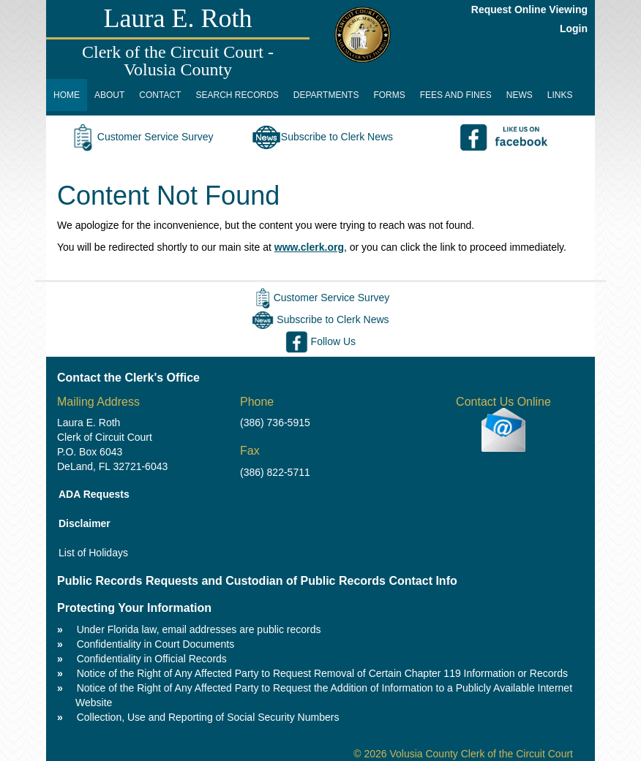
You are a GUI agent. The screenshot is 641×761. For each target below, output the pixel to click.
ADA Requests (94, 494)
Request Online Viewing (529, 9)
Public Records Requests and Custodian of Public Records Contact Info (257, 581)
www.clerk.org (309, 247)
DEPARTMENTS (326, 95)
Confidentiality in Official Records (152, 659)
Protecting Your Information (134, 608)
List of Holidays (93, 553)
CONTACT (160, 95)
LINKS (560, 95)
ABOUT (109, 95)
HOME (66, 95)
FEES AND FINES (456, 95)
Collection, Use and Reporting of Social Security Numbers (208, 717)
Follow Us (320, 341)
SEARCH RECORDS (236, 95)
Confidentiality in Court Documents (156, 644)
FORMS (389, 95)
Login (574, 28)
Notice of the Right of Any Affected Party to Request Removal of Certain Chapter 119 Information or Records (322, 673)
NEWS (519, 95)
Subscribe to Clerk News (322, 137)
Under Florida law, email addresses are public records (199, 629)
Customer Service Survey (141, 137)
